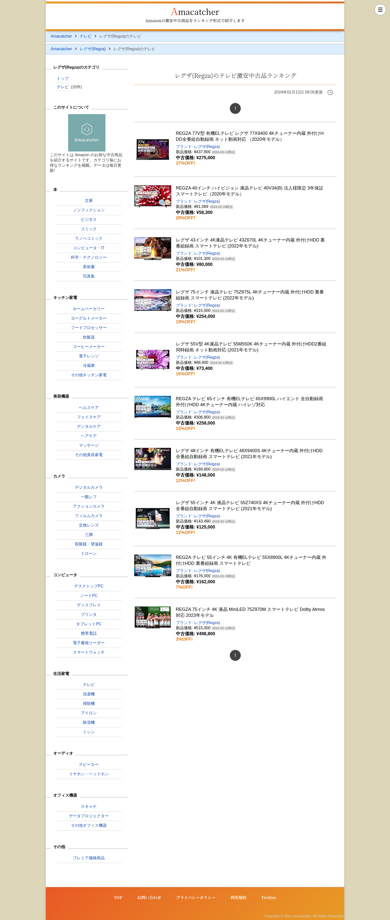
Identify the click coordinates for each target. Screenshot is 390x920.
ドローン (89, 553)
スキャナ (89, 806)
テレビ (86, 36)
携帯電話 (89, 633)
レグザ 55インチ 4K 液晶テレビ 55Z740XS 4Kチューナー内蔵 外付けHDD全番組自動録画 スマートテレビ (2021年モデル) (250, 505)
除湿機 (89, 722)
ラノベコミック (89, 238)
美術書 (89, 267)
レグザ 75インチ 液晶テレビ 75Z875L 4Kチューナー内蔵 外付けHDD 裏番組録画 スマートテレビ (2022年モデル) (250, 295)
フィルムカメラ (89, 516)
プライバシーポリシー (196, 897)
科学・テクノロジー (89, 257)
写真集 (89, 276)
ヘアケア (89, 436)
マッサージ (89, 445)
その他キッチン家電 (89, 375)
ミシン (89, 732)
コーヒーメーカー (89, 346)
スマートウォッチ (89, 652)
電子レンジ (89, 356)
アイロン (89, 713)
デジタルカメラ (89, 487)
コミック (89, 229)
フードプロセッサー (89, 328)
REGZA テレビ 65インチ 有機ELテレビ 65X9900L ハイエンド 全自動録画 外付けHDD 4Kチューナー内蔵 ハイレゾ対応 (249, 401)
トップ (63, 78)
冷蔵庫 (89, 365)
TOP (118, 897)
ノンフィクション (89, 210)
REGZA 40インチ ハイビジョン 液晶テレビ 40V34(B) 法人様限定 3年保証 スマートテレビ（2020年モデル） (249, 191)
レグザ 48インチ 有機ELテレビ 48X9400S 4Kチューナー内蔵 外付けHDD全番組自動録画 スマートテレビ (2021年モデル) (249, 453)
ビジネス (89, 219)
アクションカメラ (89, 506)
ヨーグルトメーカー (89, 318)
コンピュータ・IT (88, 248)
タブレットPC (88, 624)
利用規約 (238, 897)
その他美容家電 (89, 455)
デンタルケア (89, 426)
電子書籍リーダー (89, 643)
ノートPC (89, 595)
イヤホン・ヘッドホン (89, 774)
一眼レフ (89, 497)
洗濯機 (89, 694)
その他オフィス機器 (89, 825)
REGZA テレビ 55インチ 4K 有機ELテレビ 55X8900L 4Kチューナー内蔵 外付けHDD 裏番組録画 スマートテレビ (251, 560)
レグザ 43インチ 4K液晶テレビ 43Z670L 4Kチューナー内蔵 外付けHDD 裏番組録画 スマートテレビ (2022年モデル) (250, 243)
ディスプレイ (89, 605)
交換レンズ (89, 525)
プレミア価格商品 (89, 858)
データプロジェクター (89, 816)
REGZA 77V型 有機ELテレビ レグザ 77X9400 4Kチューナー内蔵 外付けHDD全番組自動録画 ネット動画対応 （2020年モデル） (250, 136)
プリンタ (89, 614)
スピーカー (89, 764)
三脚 (89, 535)
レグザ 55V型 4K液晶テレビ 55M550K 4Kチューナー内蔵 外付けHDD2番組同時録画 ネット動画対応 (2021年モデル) (251, 346)
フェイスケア (89, 417)
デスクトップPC (88, 586)
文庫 (89, 200)
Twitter (268, 897)
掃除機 (89, 703)
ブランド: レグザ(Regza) (198, 147)
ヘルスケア (89, 407)
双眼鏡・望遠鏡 (89, 544)
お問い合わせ (149, 897)
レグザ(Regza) (93, 49)
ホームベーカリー (89, 309)
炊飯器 (89, 337)
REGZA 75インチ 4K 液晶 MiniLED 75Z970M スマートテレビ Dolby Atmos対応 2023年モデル (250, 612)
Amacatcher (195, 10)
